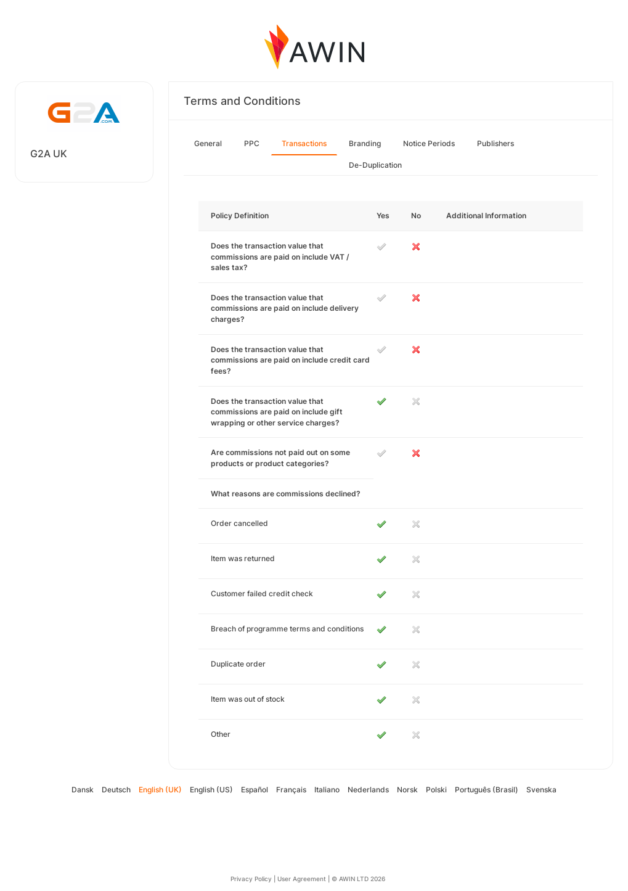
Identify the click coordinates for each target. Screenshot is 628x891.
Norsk (407, 789)
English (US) (211, 789)
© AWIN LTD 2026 (358, 878)
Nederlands (368, 789)
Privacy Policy (251, 878)
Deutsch (116, 789)
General (208, 143)
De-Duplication (375, 165)
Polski (436, 789)
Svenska (541, 789)
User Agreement (301, 878)
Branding (365, 143)
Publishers (495, 143)
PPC (251, 143)
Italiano (327, 789)
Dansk (82, 789)
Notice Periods (429, 143)
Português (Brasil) (486, 789)
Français (291, 789)
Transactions (304, 143)
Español (254, 789)
